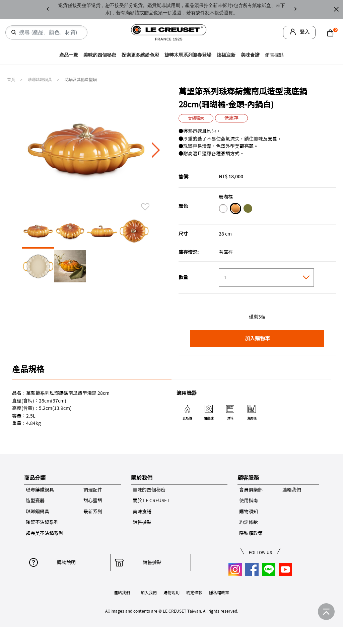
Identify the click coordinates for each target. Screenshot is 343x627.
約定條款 (248, 522)
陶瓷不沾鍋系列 (42, 522)
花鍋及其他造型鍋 (81, 79)
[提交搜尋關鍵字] (13, 32)
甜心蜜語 (92, 500)
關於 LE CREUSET (151, 500)
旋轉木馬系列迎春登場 (187, 55)
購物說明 (65, 562)
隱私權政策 (251, 533)
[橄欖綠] (248, 209)
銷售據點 (274, 55)
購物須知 (248, 511)
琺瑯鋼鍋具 (37, 511)
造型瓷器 (35, 500)
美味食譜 (250, 55)
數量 (183, 277)
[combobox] (49, 32)
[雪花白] (223, 209)
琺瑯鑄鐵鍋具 (40, 79)
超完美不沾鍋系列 (44, 533)
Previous (47, 9)
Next (295, 9)
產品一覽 (68, 55)
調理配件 (92, 489)
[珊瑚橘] (235, 209)
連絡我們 (291, 489)
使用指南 (248, 500)
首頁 (11, 79)
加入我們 (149, 593)
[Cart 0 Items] (332, 32)
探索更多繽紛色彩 (140, 55)
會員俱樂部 (251, 489)
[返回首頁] (326, 611)
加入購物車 (257, 338)
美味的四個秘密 (99, 55)
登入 (305, 32)
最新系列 (92, 511)
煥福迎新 (226, 55)
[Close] (336, 9)
